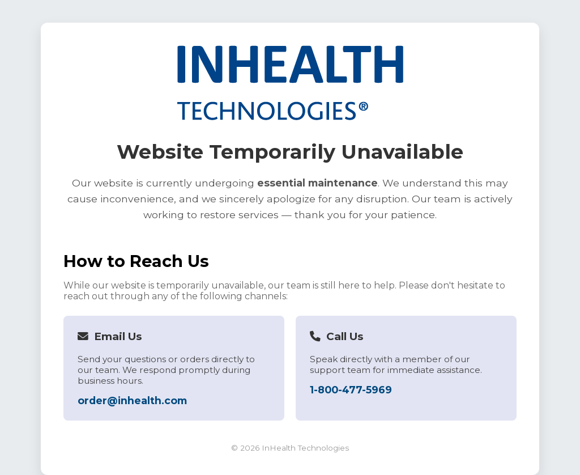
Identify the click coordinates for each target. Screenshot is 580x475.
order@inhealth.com (132, 400)
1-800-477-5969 (351, 390)
